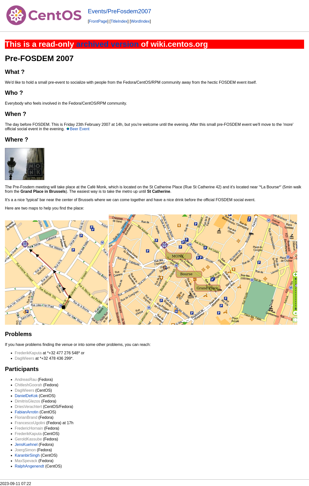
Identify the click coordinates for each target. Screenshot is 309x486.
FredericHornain (29, 428)
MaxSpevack (26, 461)
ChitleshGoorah (28, 385)
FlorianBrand (26, 417)
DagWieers (24, 358)
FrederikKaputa (28, 353)
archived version (107, 44)
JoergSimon (25, 450)
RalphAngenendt (29, 466)
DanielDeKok (26, 396)
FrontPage (98, 21)
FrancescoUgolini (30, 423)
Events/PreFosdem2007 (119, 11)
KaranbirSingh (27, 455)
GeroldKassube (28, 439)
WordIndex (140, 21)
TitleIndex (119, 21)
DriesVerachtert (28, 407)
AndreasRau (26, 379)
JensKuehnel (26, 444)
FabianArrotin (26, 412)
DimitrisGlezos (27, 401)
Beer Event (79, 129)
